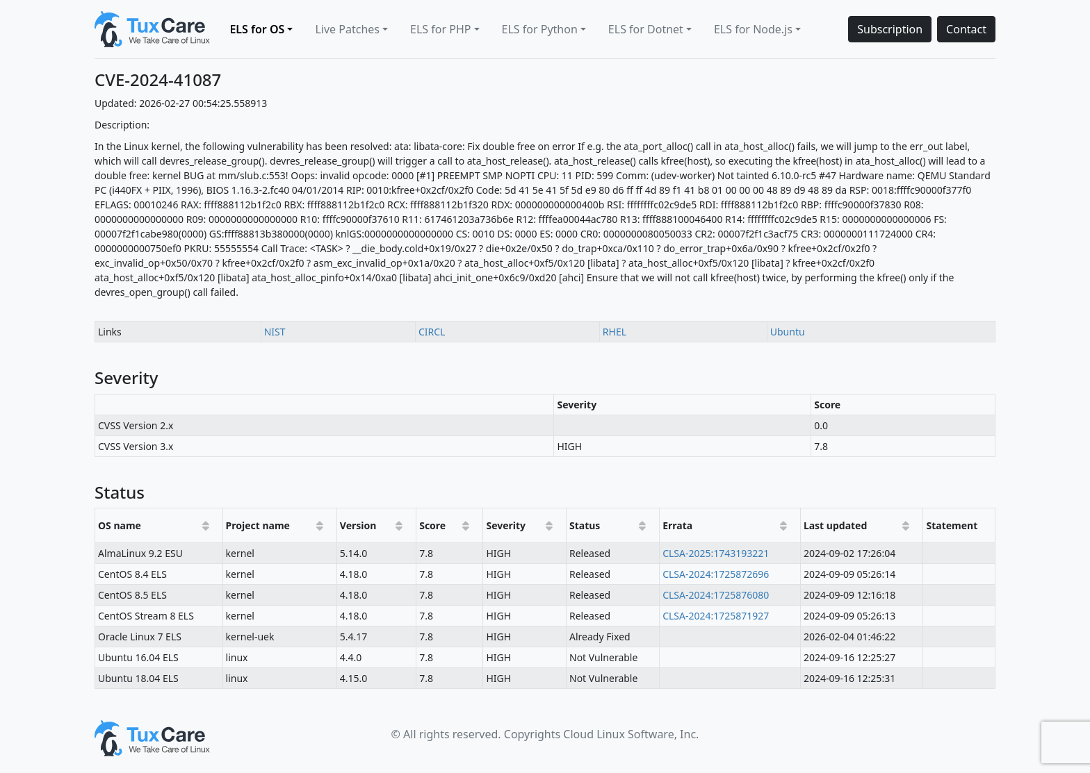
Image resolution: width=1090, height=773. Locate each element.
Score (432, 525)
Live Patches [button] (347, 29)
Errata (677, 525)
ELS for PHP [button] (440, 29)
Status (584, 525)
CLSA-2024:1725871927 (715, 615)
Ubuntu (787, 331)
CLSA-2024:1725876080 (715, 594)
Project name (258, 525)
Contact (966, 29)
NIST (275, 331)
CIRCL (432, 331)
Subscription (889, 29)
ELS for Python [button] (540, 29)
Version (358, 525)
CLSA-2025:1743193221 (715, 553)
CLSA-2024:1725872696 (715, 574)
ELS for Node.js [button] (753, 29)
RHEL (614, 331)
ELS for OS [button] (256, 29)
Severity (506, 525)
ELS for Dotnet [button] (645, 29)
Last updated (835, 525)
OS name (119, 525)
